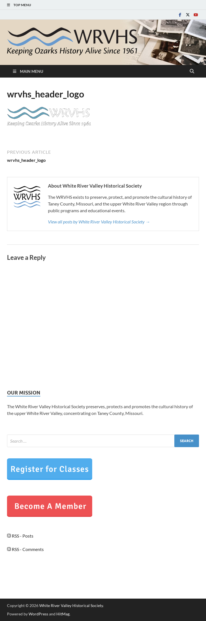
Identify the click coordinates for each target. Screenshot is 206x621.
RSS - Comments (25, 549)
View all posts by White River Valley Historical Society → (99, 221)
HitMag (63, 613)
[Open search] (192, 71)
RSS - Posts (20, 535)
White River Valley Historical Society (71, 605)
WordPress (38, 613)
